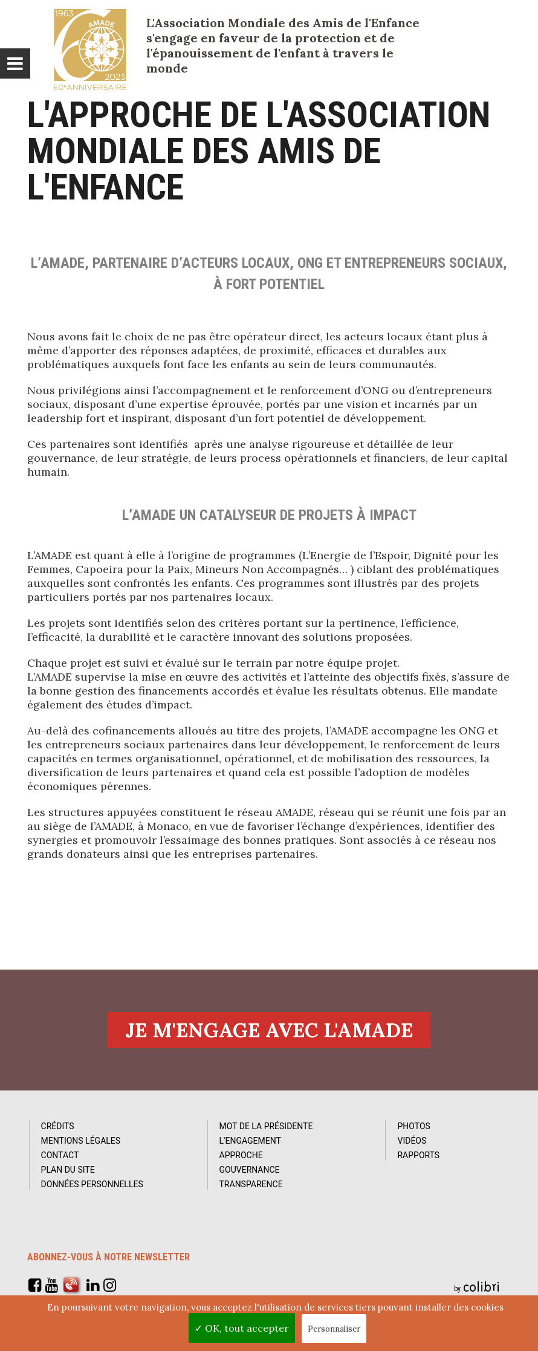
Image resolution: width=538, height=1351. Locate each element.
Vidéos (410, 1141)
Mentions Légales (85, 1141)
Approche (242, 1156)
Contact (64, 1156)
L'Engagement (251, 1141)
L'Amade (90, 49)
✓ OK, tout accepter (242, 1328)
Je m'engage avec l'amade (269, 1030)
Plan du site (72, 1170)
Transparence (252, 1185)
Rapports (417, 1156)
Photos (412, 1127)
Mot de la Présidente (267, 1127)
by (478, 1287)
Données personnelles (96, 1185)
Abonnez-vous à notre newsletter (108, 1257)
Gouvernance (251, 1170)
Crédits (62, 1127)
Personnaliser (334, 1329)
